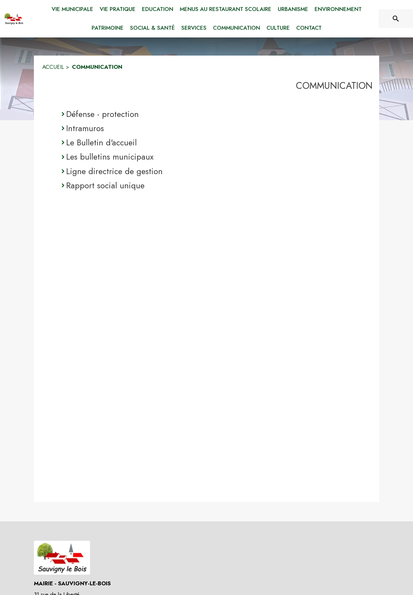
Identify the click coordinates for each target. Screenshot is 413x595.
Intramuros (85, 128)
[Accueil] (14, 18)
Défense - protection (102, 114)
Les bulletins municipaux (110, 156)
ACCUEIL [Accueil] (53, 67)
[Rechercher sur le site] (396, 19)
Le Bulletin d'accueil (101, 142)
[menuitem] (72, 8)
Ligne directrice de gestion (114, 171)
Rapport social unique (105, 185)
